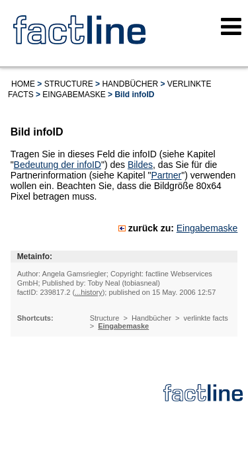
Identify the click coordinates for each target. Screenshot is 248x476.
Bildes (140, 164)
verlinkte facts (206, 318)
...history (89, 292)
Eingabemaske (73, 94)
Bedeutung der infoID (57, 164)
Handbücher (130, 84)
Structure (68, 84)
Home (23, 84)
